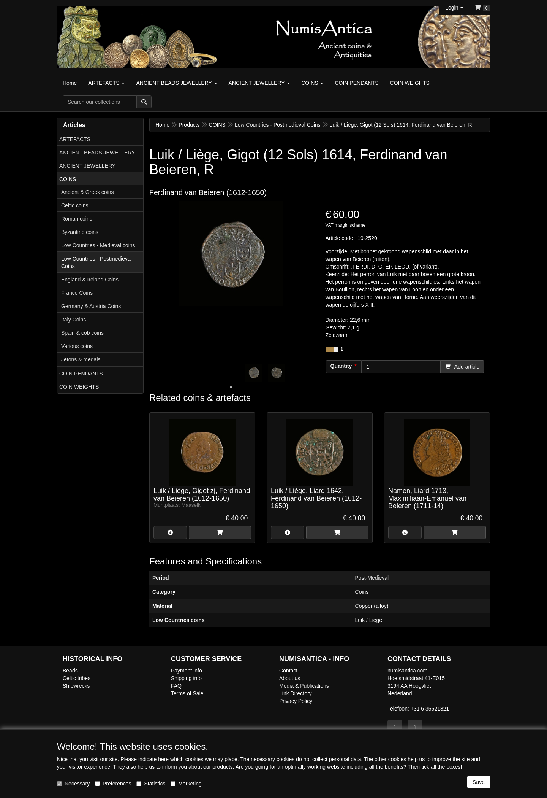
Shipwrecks (76, 686)
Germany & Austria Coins (91, 306)
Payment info (186, 671)
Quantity (341, 366)
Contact (288, 671)
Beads (70, 671)
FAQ (176, 686)
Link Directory (295, 693)
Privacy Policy (295, 701)
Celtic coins (75, 205)
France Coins (77, 293)
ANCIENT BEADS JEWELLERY (97, 152)
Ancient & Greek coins (87, 192)
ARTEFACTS (74, 139)
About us (289, 678)
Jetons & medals (81, 359)
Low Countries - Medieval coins (98, 245)
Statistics (150, 784)
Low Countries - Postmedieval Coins (96, 262)
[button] (454, 7)
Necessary (73, 784)
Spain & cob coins (82, 333)
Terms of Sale (187, 693)
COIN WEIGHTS (79, 387)
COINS (67, 179)
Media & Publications (304, 686)
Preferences (113, 784)
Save (479, 782)
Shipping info (186, 678)
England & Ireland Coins (90, 280)
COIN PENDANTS (81, 373)
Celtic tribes (76, 678)
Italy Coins (73, 319)
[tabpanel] (253, 373)
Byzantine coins (79, 232)
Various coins (77, 346)
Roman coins (76, 219)
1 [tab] (231, 387)
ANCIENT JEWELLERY (87, 166)
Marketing (186, 784)
